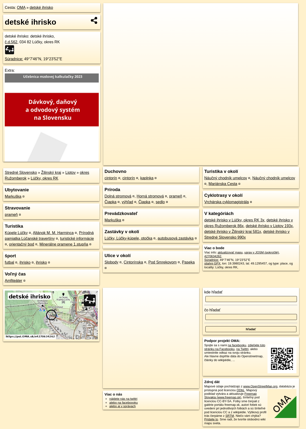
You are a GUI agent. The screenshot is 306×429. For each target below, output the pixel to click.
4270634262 (212, 256)
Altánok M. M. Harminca (53, 233)
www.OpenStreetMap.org (260, 386)
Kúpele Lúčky (16, 233)
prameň (11, 215)
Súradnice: (14, 59)
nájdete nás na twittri (123, 399)
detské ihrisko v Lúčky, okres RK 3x (234, 220)
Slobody (111, 262)
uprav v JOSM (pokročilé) (261, 252)
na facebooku (237, 345)
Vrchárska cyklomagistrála (226, 202)
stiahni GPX (212, 263)
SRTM (229, 416)
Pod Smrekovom (162, 262)
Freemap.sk (240, 161)
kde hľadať (213, 292)
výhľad (127, 202)
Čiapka (110, 202)
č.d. (11, 42)
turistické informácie (77, 238)
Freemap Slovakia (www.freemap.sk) (230, 395)
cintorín (110, 178)
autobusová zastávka (175, 238)
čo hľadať (212, 310)
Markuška (13, 196)
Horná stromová (150, 196)
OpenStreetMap (215, 161)
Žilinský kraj (51, 172)
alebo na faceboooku (123, 402)
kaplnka (146, 178)
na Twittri (242, 349)
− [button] (111, 18)
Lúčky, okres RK (44, 178)
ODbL (241, 390)
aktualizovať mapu (230, 252)
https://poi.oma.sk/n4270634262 (276, 161)
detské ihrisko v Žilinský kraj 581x (232, 232)
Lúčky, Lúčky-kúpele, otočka (128, 238)
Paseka (188, 262)
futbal (9, 262)
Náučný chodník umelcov (225, 178)
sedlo (160, 202)
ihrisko (24, 262)
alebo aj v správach (122, 406)
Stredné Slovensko (21, 172)
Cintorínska (133, 262)
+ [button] (111, 11)
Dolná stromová (117, 196)
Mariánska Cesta (222, 184)
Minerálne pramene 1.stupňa (63, 244)
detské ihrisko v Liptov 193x (269, 226)
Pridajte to (211, 419)
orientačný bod (21, 244)
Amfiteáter (13, 281)
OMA (21, 8)
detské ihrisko (41, 8)
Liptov (70, 172)
